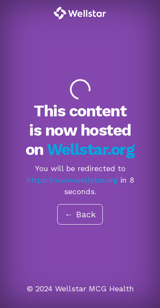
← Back (80, 214)
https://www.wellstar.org (72, 179)
